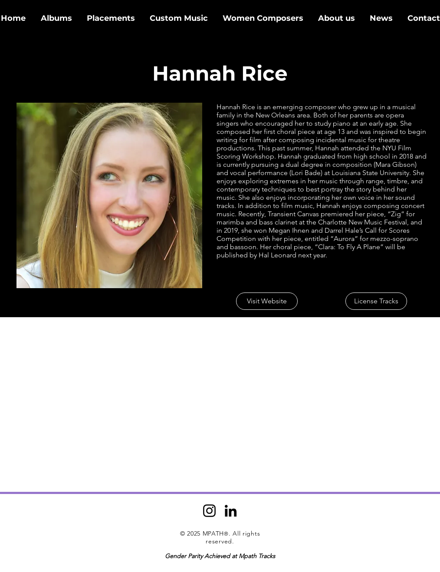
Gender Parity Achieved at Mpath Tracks (220, 556)
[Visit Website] (267, 301)
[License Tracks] (376, 301)
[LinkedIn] (230, 510)
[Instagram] (209, 510)
